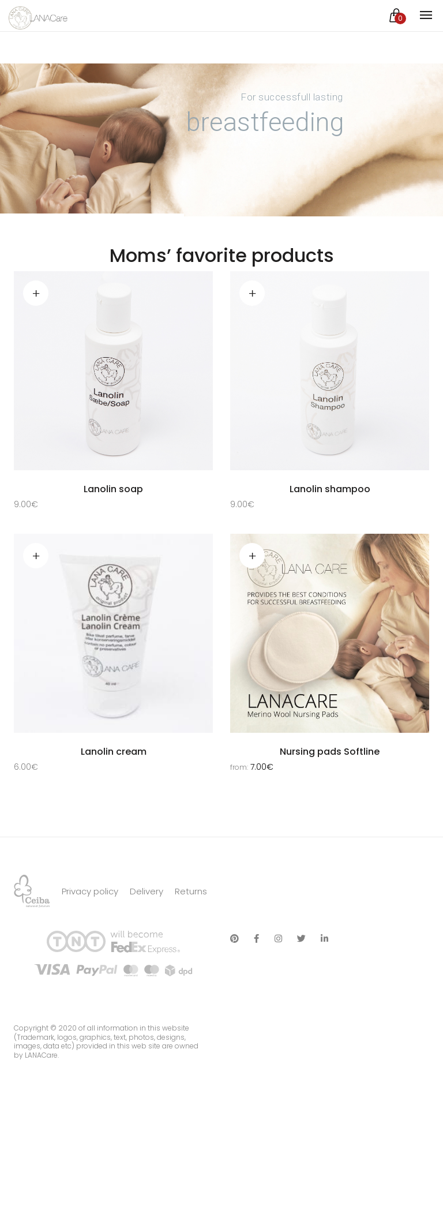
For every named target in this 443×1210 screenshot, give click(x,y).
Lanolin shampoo (330, 489)
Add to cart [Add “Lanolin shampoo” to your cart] (252, 293)
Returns (191, 927)
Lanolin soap (113, 489)
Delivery (146, 927)
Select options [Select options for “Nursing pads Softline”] (252, 556)
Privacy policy (90, 927)
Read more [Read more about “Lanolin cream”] (35, 556)
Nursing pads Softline (330, 752)
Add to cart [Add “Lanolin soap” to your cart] (35, 293)
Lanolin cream (114, 752)
